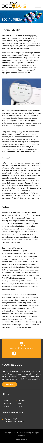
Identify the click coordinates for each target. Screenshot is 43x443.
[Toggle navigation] (38, 5)
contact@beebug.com (21, 348)
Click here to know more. (29, 198)
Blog (19, 403)
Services (6, 406)
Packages (21, 400)
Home (5, 400)
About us (7, 403)
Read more (9, 384)
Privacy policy (21, 439)
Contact (21, 406)
